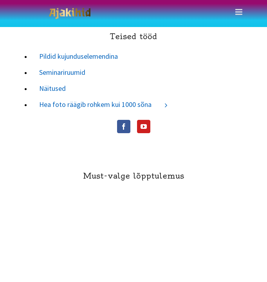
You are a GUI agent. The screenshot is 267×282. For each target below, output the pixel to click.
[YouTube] (42, 126)
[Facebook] (22, 126)
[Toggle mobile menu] (239, 12)
